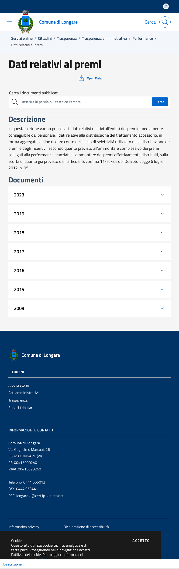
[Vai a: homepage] (49, 22)
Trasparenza (18, 400)
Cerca (159, 102)
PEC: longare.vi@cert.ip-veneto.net (36, 495)
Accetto (141, 540)
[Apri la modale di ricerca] (165, 22)
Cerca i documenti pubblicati (34, 93)
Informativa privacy (23, 527)
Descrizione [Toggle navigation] (12, 564)
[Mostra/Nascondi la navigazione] (9, 21)
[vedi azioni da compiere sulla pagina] (90, 78)
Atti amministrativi (23, 392)
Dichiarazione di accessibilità (86, 527)
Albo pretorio (18, 385)
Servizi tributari (20, 407)
